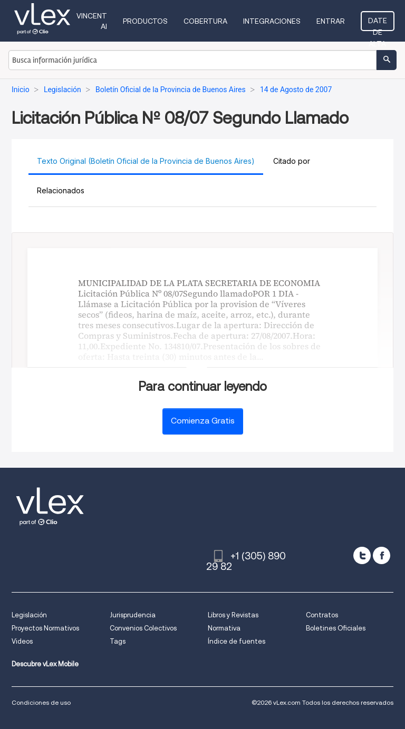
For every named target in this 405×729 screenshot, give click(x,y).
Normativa (224, 628)
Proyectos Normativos (45, 628)
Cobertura (205, 21)
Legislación (29, 615)
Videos (22, 641)
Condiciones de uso (41, 702)
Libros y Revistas (233, 615)
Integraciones (272, 21)
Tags (118, 641)
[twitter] (362, 555)
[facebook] (381, 555)
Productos (145, 21)
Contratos (322, 615)
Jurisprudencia (133, 615)
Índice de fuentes (236, 641)
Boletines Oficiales (335, 628)
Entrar (330, 21)
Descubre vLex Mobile (45, 664)
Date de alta (377, 23)
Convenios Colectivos (143, 628)
